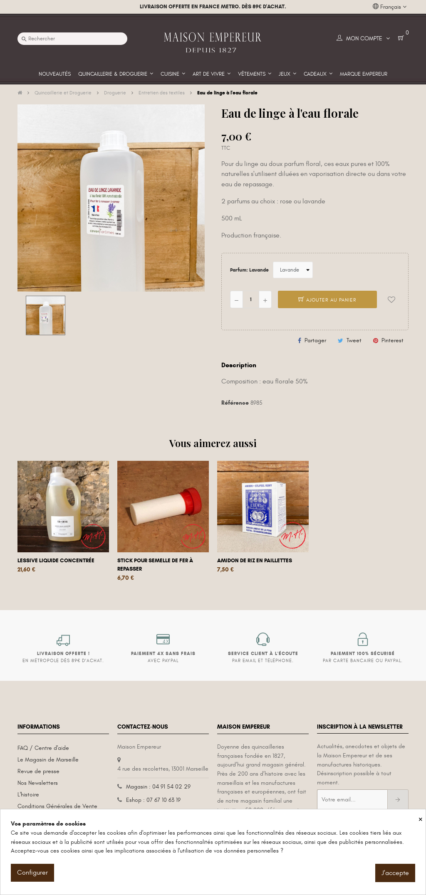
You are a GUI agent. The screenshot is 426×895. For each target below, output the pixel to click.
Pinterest (392, 340)
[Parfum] (293, 270)
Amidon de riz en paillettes (254, 560)
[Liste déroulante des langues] (389, 7)
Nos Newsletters (37, 782)
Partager (315, 340)
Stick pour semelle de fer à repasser (155, 564)
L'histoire (28, 794)
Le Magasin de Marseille (48, 759)
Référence (235, 402)
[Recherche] (72, 38)
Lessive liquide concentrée (55, 560)
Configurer (32, 872)
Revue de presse (38, 771)
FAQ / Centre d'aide (43, 748)
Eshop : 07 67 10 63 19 (153, 800)
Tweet (354, 340)
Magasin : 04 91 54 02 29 (158, 786)
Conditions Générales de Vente (57, 806)
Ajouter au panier (327, 300)
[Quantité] (251, 299)
